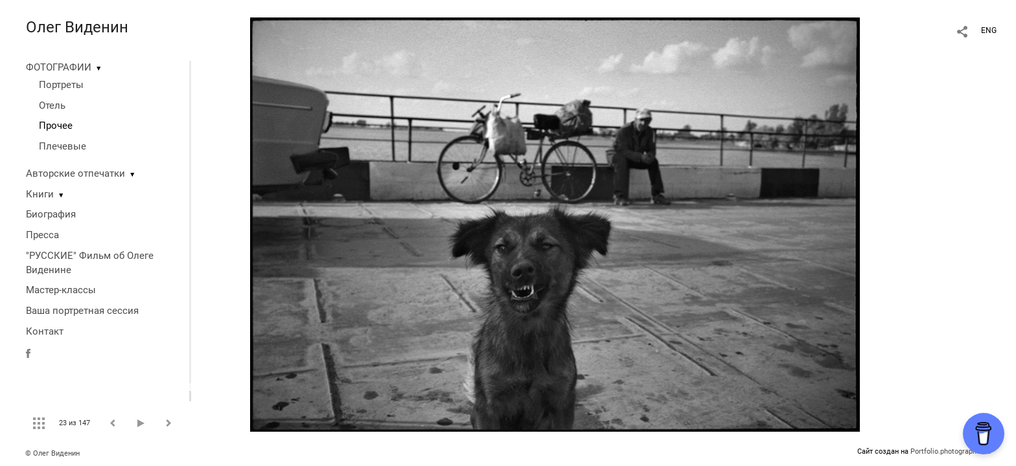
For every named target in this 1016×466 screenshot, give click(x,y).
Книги (40, 194)
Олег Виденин (77, 27)
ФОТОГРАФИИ (58, 67)
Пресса (42, 235)
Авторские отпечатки (75, 173)
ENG (989, 30)
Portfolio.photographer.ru (950, 451)
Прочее (56, 125)
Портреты (61, 85)
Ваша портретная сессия (82, 310)
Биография (51, 214)
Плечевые (62, 146)
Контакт (45, 331)
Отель (52, 105)
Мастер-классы (61, 290)
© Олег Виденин (52, 453)
